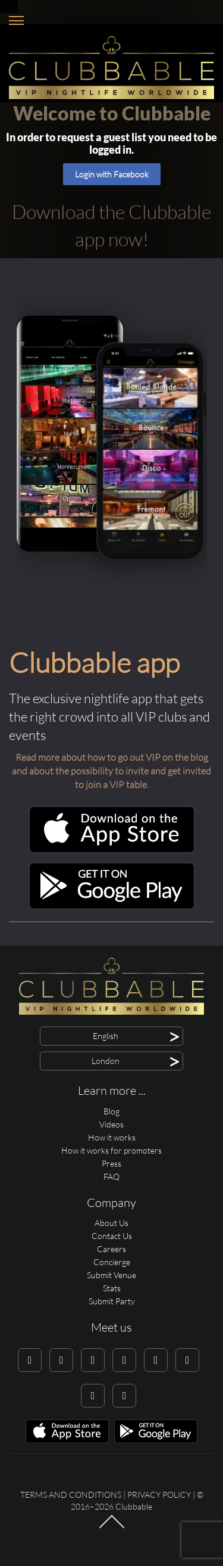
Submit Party (112, 1301)
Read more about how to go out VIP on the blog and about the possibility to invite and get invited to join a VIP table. (111, 770)
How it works (112, 1137)
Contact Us (112, 1236)
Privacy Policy (159, 1494)
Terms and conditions (70, 1494)
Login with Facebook (112, 174)
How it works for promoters (111, 1150)
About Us (111, 1223)
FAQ (111, 1176)
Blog (111, 1111)
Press (111, 1163)
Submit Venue (111, 1275)
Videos (111, 1124)
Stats (112, 1288)
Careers (111, 1249)
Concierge (111, 1262)
